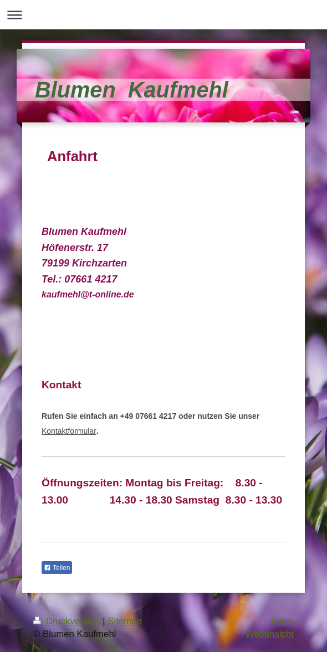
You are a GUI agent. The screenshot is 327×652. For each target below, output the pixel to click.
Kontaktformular (69, 431)
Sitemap (125, 621)
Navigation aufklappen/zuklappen (163, 15)
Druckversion (68, 621)
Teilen (57, 568)
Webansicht (270, 634)
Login (282, 621)
